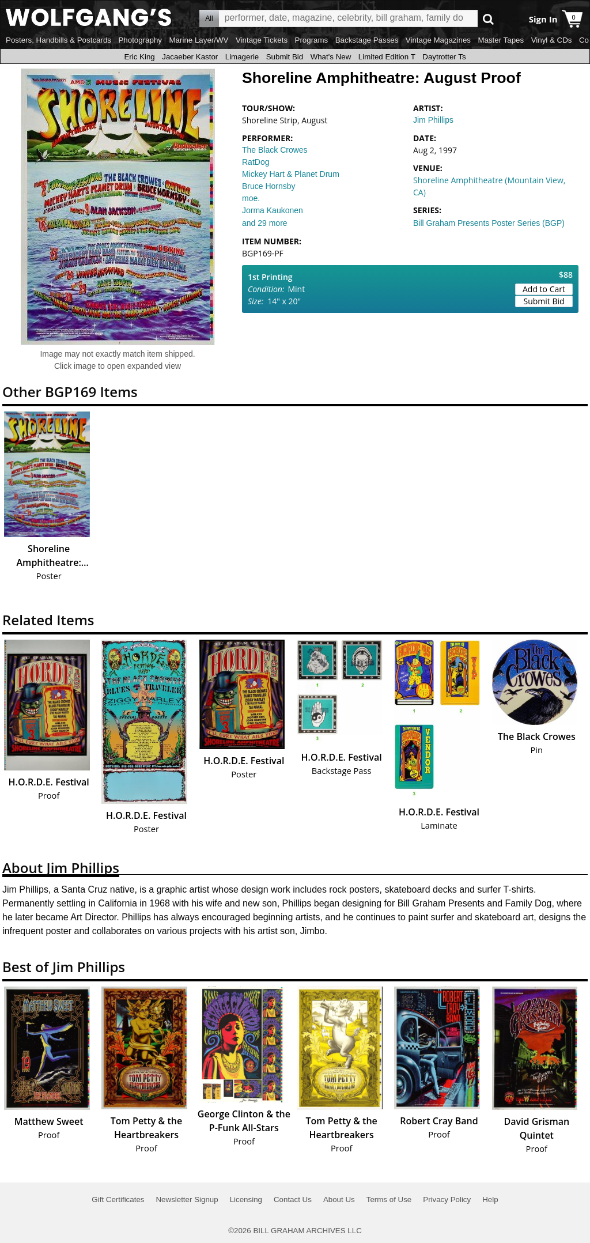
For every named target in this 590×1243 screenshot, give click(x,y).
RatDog (255, 162)
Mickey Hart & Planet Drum (290, 174)
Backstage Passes (367, 40)
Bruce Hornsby (269, 186)
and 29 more (265, 223)
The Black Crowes (275, 149)
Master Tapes (501, 40)
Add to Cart (544, 289)
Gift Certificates (118, 1199)
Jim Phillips (433, 119)
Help (490, 1199)
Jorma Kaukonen (272, 210)
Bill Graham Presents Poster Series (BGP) (489, 223)
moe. (251, 198)
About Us (339, 1199)
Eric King (139, 56)
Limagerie (242, 56)
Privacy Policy (447, 1199)
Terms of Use (389, 1199)
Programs (311, 40)
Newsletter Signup (187, 1199)
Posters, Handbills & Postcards (58, 40)
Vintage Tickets (262, 40)
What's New (331, 56)
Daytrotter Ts (444, 56)
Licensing (246, 1199)
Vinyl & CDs (551, 40)
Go (488, 19)
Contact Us (293, 1199)
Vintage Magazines (438, 40)
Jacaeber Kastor (190, 56)
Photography (140, 40)
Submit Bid (284, 56)
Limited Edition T (386, 56)
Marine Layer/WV (198, 40)
